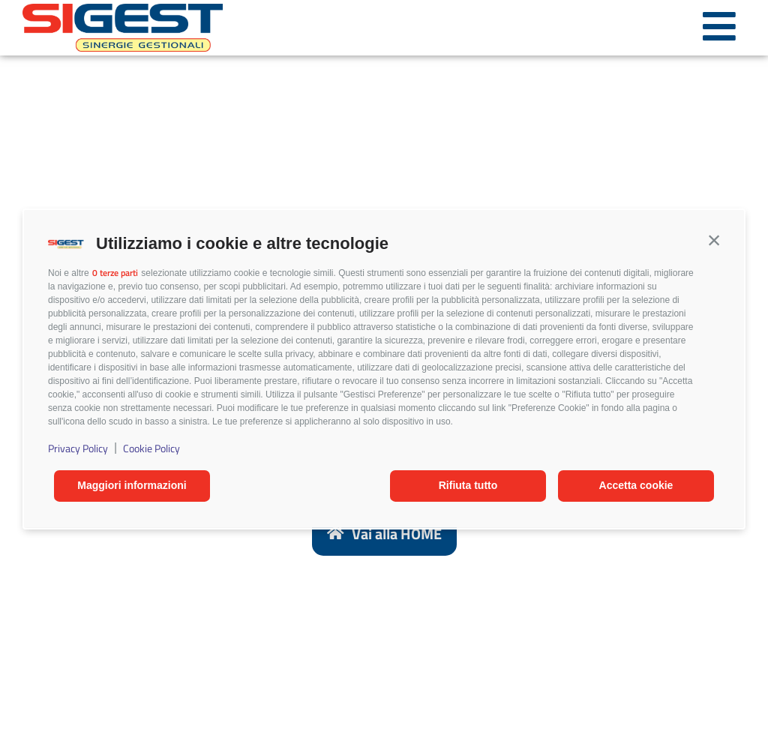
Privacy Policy (78, 448)
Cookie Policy (151, 448)
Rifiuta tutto (468, 485)
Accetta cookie (636, 485)
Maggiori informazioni (131, 485)
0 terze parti (115, 272)
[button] (714, 240)
